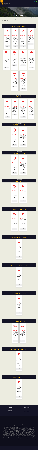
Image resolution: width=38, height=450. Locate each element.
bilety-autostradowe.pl (29, 418)
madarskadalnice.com (21, 426)
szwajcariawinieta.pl (30, 430)
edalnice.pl (13, 423)
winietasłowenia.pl (20, 439)
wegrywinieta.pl (5, 434)
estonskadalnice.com (14, 424)
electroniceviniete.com (28, 423)
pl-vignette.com (31, 427)
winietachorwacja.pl (23, 436)
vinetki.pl (13, 433)
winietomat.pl (33, 439)
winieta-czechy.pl (19, 434)
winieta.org (18, 435)
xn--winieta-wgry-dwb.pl (19, 444)
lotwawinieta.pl (6, 426)
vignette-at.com (19, 431)
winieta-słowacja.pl (32, 434)
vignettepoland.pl (8, 433)
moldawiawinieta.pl (7, 427)
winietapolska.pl (8, 438)
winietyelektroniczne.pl (18, 440)
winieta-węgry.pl (12, 435)
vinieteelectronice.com (29, 433)
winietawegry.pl (27, 439)
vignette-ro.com (20, 432)
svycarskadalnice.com (22, 430)
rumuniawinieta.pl (22, 428)
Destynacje (10, 410)
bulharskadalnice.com (20, 419)
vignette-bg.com (25, 431)
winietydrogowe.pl (10, 440)
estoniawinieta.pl (7, 424)
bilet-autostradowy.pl (21, 418)
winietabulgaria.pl (16, 436)
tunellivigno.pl (12, 431)
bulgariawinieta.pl (13, 419)
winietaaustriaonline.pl (31, 435)
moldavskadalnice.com (30, 426)
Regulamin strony (27, 408)
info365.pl (25, 424)
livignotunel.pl (18, 425)
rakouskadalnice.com (14, 428)
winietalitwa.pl (12, 437)
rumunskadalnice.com (30, 428)
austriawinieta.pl (14, 418)
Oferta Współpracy (27, 413)
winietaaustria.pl (23, 435)
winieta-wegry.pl (6, 435)
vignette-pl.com (6, 432)
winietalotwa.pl (17, 437)
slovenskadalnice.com (15, 429)
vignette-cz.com (32, 431)
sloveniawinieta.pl (7, 429)
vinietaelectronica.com (20, 433)
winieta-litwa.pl (25, 434)
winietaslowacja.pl (29, 438)
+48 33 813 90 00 (6, 3)
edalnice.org (8, 423)
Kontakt (10, 413)
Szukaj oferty (10, 407)
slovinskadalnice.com (23, 429)
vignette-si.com (27, 432)
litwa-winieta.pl (6, 425)
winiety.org (4, 440)
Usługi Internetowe (27, 411)
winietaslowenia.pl (5, 439)
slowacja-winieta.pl (31, 429)
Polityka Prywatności (27, 407)
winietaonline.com (32, 437)
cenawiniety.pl (27, 419)
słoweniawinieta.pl (6, 431)
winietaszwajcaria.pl (13, 439)
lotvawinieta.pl (31, 425)
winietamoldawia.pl (24, 437)
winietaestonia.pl (6, 437)
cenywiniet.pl (33, 419)
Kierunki (10, 408)
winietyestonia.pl (26, 440)
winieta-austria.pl (12, 434)
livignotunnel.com (25, 425)
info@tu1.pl (5, 4)
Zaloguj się (10, 411)
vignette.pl (32, 432)
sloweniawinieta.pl (14, 430)
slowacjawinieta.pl (7, 430)
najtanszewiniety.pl (15, 427)
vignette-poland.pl (13, 432)
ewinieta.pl (21, 424)
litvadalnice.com (31, 424)
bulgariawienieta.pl (5, 419)
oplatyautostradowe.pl (23, 427)
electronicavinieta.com (19, 423)
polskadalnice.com (7, 428)
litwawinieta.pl (12, 425)
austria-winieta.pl (7, 418)
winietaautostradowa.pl (8, 436)
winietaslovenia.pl (22, 438)
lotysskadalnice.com (13, 426)
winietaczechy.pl (31, 436)
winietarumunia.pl (15, 438)
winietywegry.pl (33, 440)
